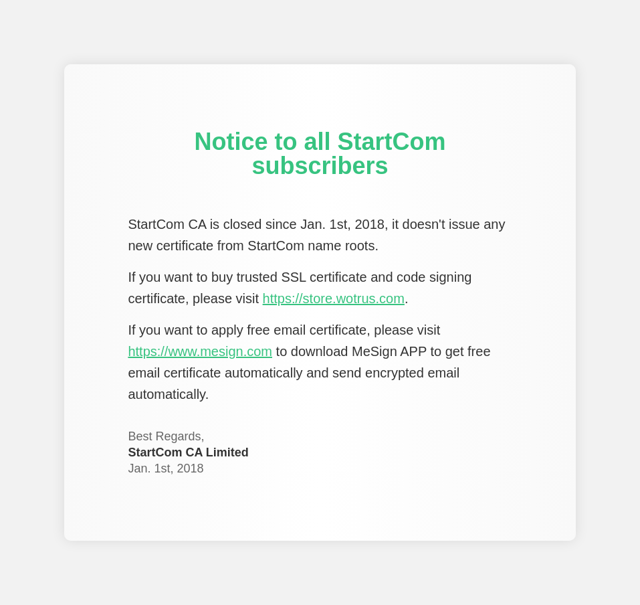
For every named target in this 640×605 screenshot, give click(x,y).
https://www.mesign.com (200, 351)
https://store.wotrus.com (334, 298)
